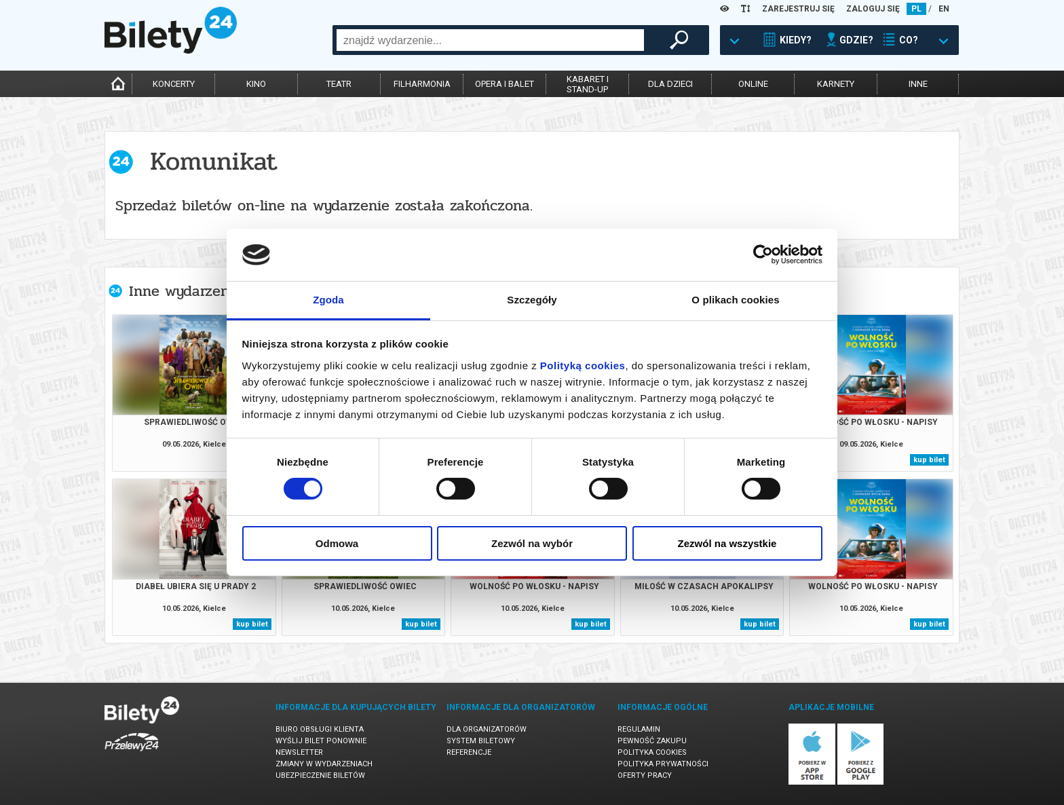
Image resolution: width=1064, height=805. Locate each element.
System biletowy (480, 740)
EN (943, 9)
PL (916, 9)
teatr (339, 84)
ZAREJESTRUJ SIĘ (798, 9)
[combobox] (490, 40)
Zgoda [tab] (328, 299)
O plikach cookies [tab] (735, 299)
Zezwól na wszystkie (727, 543)
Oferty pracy (645, 775)
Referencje (468, 752)
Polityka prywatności (663, 764)
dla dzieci (670, 84)
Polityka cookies (652, 752)
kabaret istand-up (588, 84)
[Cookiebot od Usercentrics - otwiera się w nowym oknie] (763, 254)
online (753, 84)
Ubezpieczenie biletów (320, 775)
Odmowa (337, 543)
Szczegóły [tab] (531, 299)
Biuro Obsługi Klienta (320, 729)
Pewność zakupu (652, 740)
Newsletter (299, 752)
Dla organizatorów (486, 729)
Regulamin (639, 729)
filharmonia (422, 84)
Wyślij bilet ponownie (321, 740)
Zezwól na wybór (532, 543)
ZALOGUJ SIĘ (873, 9)
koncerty (174, 84)
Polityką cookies (583, 365)
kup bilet (929, 459)
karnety (835, 84)
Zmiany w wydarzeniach (324, 764)
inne (918, 84)
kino (256, 84)
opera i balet (504, 84)
